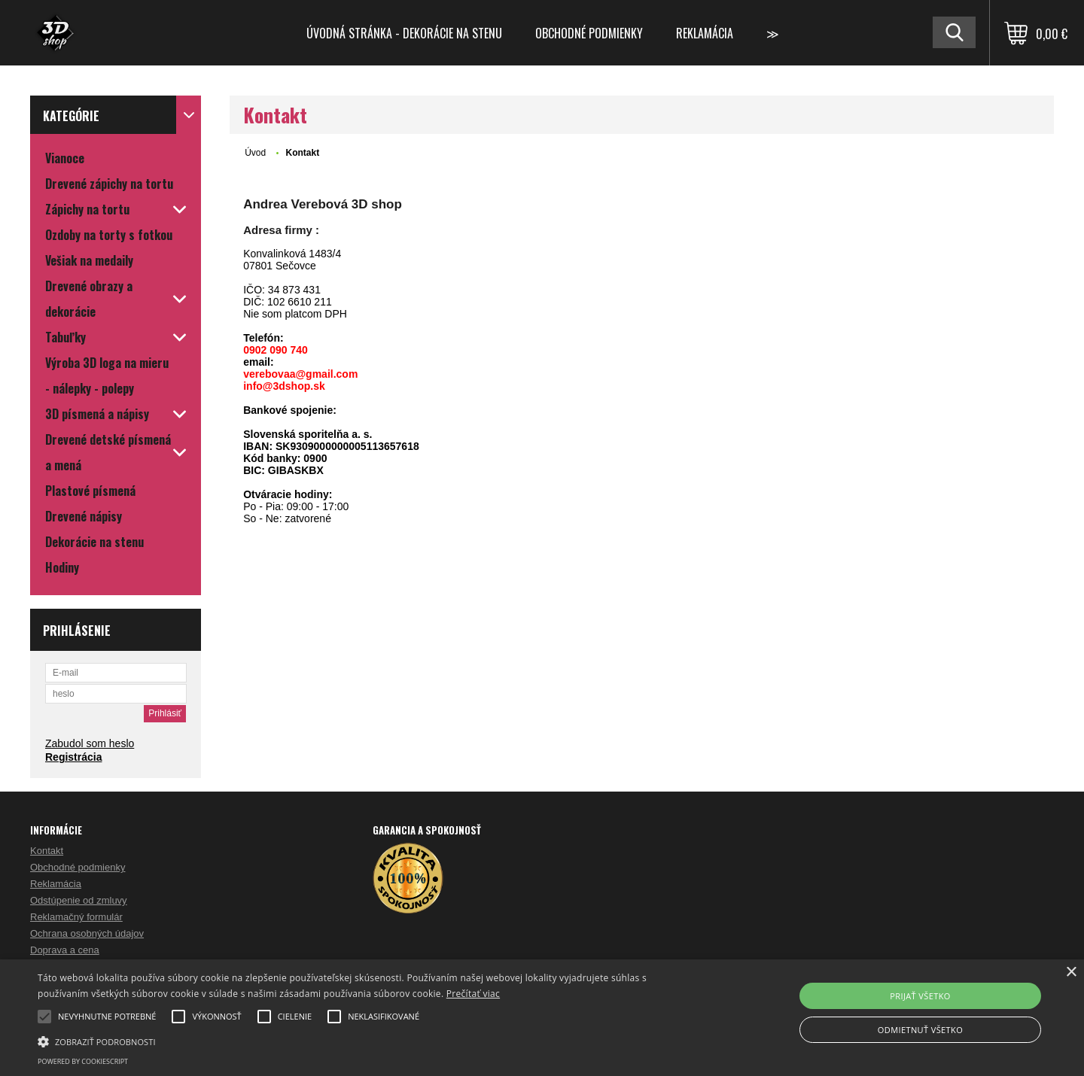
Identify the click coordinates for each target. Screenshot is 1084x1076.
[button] (365, 1040)
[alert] (542, 1017)
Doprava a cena (64, 950)
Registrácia (73, 757)
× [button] (1070, 972)
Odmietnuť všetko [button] (920, 1029)
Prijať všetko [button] (920, 996)
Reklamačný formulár (76, 917)
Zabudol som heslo (89, 743)
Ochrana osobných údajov (87, 933)
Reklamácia (704, 33)
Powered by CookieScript (83, 1061)
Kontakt (46, 850)
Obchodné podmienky (589, 33)
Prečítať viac (473, 993)
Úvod (255, 152)
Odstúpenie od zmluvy (78, 900)
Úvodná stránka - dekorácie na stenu (404, 33)
